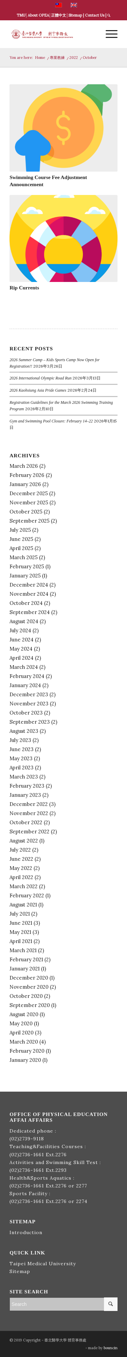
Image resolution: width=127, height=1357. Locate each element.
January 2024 (25, 685)
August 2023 (23, 731)
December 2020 (28, 978)
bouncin (111, 1347)
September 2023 (29, 722)
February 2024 (26, 676)
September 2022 (29, 831)
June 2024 (21, 639)
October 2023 (26, 712)
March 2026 (23, 466)
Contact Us (94, 15)
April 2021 (20, 941)
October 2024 (26, 603)
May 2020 (21, 1023)
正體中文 (58, 15)
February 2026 (26, 475)
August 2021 (23, 904)
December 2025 (28, 493)
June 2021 (20, 923)
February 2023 (26, 786)
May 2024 (21, 648)
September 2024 (29, 612)
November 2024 (28, 594)
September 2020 (29, 1005)
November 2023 (28, 703)
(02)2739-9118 (26, 1139)
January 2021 (24, 968)
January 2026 (25, 484)
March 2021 (23, 950)
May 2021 (20, 932)
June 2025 (21, 539)
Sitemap (75, 15)
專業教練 (57, 57)
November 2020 (28, 987)
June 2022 (21, 859)
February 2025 (26, 566)
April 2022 (21, 877)
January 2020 (25, 1060)
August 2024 (23, 621)
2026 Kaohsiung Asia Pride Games (37, 390)
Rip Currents (24, 287)
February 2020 (26, 1051)
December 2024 (28, 585)
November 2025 (28, 502)
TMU (21, 15)
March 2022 (23, 886)
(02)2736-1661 (26, 1155)
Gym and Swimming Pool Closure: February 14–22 (51, 421)
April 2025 (21, 548)
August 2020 (23, 1014)
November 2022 (28, 813)
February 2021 (26, 959)
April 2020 (21, 1032)
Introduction (25, 1232)
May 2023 (21, 758)
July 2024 (20, 630)
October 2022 (25, 822)
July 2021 (19, 914)
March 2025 (23, 557)
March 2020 (23, 1041)
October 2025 (25, 511)
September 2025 (29, 521)
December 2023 (28, 694)
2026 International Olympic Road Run (40, 378)
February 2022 (26, 895)
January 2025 (25, 575)
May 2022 (20, 868)
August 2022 (23, 840)
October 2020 (26, 996)
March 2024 (23, 667)
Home (40, 57)
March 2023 (23, 776)
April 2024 (21, 658)
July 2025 (20, 530)
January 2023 (25, 795)
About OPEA (38, 15)
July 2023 (20, 740)
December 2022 (28, 804)
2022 (73, 57)
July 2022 (20, 850)
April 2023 (21, 767)
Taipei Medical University (42, 1264)
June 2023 (21, 749)
